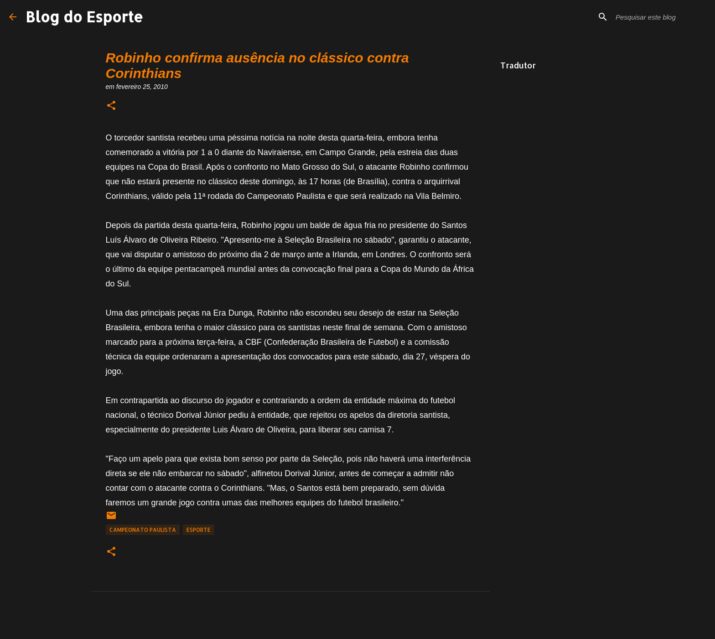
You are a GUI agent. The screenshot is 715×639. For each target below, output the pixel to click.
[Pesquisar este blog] (660, 17)
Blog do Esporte (84, 16)
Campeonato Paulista (142, 529)
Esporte (199, 529)
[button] (111, 106)
